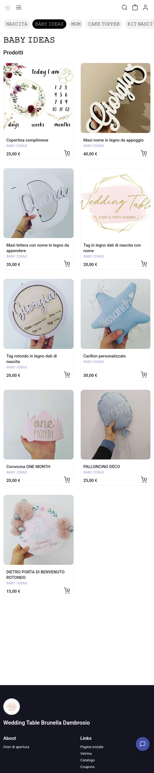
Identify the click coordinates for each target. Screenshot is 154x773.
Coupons (87, 767)
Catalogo (87, 760)
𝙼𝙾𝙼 (75, 24)
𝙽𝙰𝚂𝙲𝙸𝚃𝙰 (16, 24)
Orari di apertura (16, 747)
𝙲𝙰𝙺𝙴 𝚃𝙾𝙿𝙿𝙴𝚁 (104, 24)
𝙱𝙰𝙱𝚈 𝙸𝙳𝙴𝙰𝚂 (49, 24)
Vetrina (86, 753)
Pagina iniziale (91, 747)
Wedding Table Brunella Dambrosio (46, 722)
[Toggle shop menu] (18, 7)
